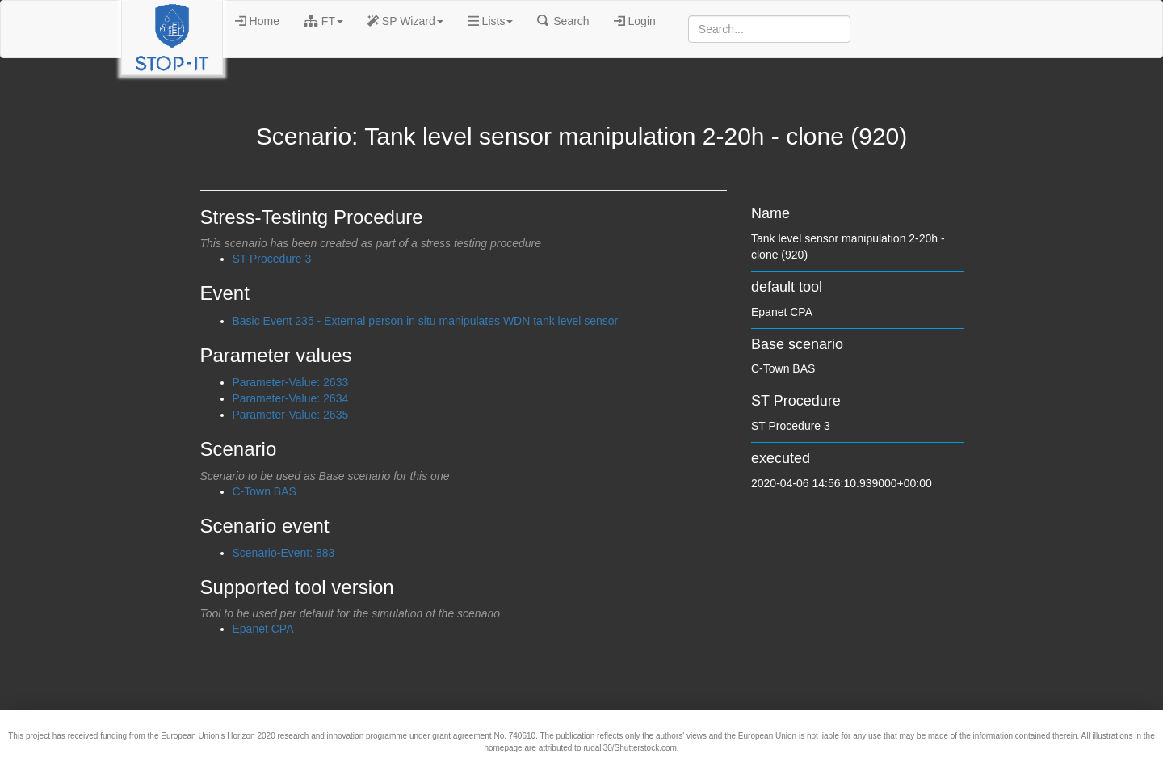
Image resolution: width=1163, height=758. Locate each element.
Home (257, 21)
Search (563, 21)
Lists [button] (491, 21)
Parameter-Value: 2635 (291, 414)
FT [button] (323, 21)
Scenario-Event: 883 (284, 552)
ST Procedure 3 (272, 258)
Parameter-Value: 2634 (291, 398)
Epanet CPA (263, 628)
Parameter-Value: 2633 (291, 382)
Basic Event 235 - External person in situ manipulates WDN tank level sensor (426, 320)
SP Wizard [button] (405, 21)
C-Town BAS (264, 491)
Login (635, 21)
